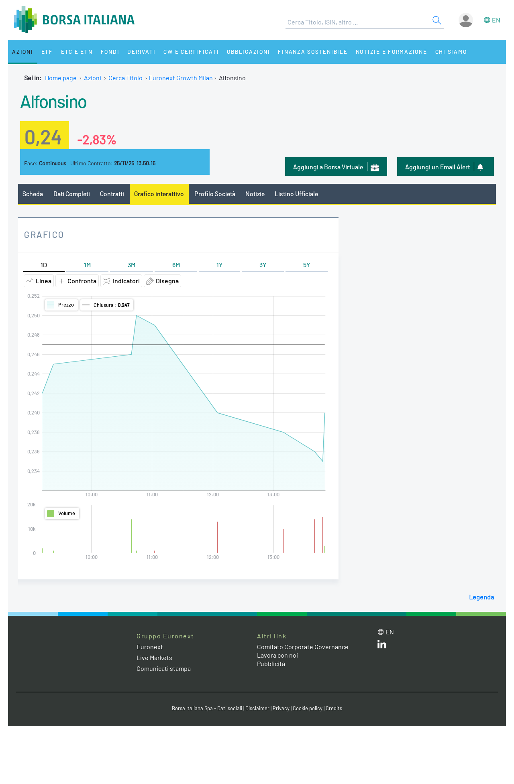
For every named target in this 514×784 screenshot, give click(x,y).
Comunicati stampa (164, 668)
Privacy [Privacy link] (281, 708)
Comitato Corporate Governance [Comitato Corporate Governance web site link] (303, 646)
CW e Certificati (191, 51)
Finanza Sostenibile (312, 51)
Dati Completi (71, 193)
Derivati (141, 51)
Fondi (110, 51)
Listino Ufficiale (296, 193)
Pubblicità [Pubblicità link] (271, 663)
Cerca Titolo (125, 77)
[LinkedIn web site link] (381, 646)
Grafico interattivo (159, 193)
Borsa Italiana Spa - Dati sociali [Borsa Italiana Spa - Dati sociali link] (207, 708)
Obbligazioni (248, 51)
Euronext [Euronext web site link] (150, 646)
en (496, 20)
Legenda (481, 597)
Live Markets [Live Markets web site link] (154, 657)
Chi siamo (451, 51)
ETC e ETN (77, 51)
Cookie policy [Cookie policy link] (307, 708)
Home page (61, 77)
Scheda (32, 193)
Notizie (255, 193)
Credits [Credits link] (334, 708)
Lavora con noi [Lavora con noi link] (277, 655)
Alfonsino (53, 101)
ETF (47, 51)
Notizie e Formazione (391, 51)
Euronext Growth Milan (181, 77)
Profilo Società (214, 193)
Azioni (22, 51)
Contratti (112, 193)
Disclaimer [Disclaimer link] (257, 708)
